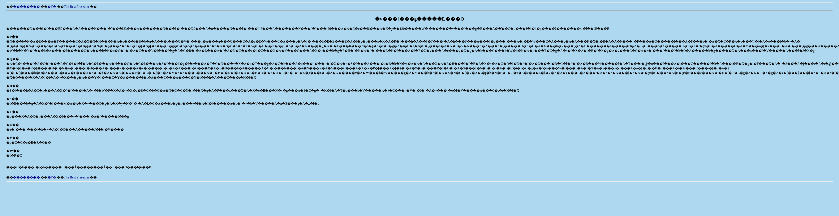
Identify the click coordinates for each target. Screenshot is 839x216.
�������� (26, 6)
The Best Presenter (76, 6)
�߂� (51, 6)
